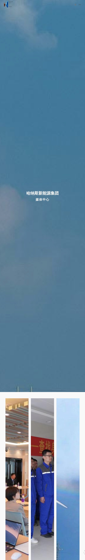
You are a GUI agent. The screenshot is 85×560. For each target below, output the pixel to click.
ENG (80, 4)
